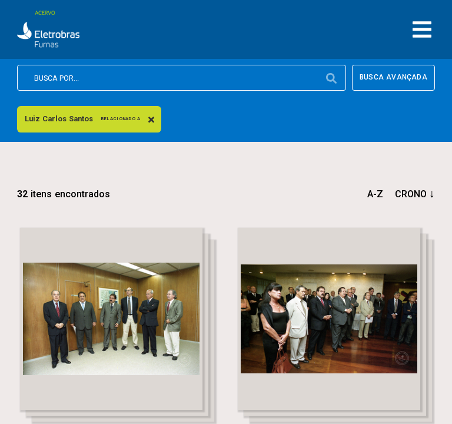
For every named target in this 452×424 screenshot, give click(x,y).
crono (411, 194)
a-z (375, 194)
